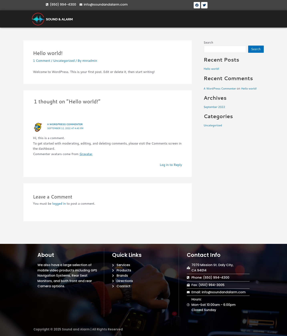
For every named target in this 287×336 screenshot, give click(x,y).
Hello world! (212, 69)
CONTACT (229, 19)
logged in (59, 203)
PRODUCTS (162, 19)
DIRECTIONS (205, 19)
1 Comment (41, 60)
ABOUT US (119, 19)
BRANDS (183, 19)
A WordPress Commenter (66, 124)
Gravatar (86, 154)
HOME (100, 19)
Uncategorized (64, 60)
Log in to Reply (171, 164)
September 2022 (215, 107)
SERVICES (140, 19)
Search (208, 42)
